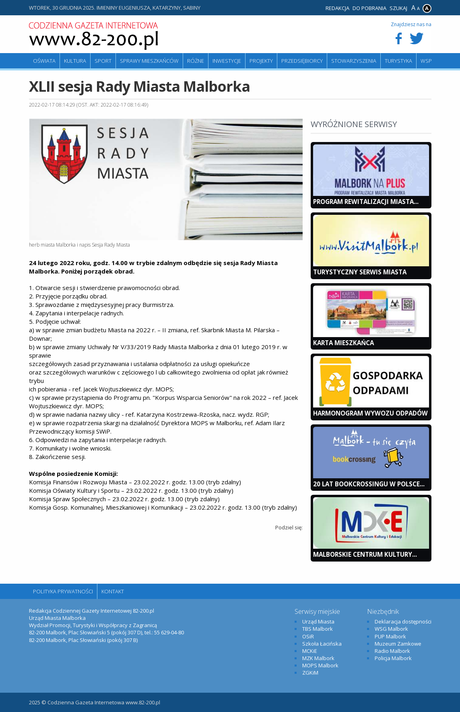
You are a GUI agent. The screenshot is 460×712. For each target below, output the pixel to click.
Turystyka (398, 60)
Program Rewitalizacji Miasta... (366, 202)
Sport (103, 60)
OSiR (308, 636)
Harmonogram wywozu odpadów (370, 413)
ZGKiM (310, 672)
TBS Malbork (317, 628)
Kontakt (112, 591)
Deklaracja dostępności (403, 621)
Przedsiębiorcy (302, 60)
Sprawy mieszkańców (149, 60)
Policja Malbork (393, 658)
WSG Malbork (391, 628)
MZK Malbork (318, 658)
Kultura (75, 60)
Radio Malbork (392, 650)
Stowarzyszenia (353, 60)
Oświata (44, 60)
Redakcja (337, 8)
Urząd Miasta (318, 621)
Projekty (261, 60)
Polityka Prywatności (63, 591)
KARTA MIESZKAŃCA (343, 343)
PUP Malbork (390, 636)
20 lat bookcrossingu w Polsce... (369, 484)
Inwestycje (226, 60)
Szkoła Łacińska (322, 643)
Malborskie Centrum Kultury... (365, 554)
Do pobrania (369, 8)
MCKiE (309, 650)
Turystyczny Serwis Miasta (359, 272)
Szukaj (398, 8)
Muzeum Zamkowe (398, 643)
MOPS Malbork (320, 665)
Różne (195, 60)
